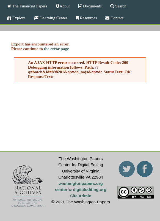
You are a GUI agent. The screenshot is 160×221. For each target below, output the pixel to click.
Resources (88, 18)
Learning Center (53, 18)
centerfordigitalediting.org (80, 189)
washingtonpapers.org (81, 183)
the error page (56, 49)
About (64, 6)
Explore (18, 18)
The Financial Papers (29, 6)
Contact (116, 18)
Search (120, 6)
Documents (92, 6)
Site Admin (81, 195)
